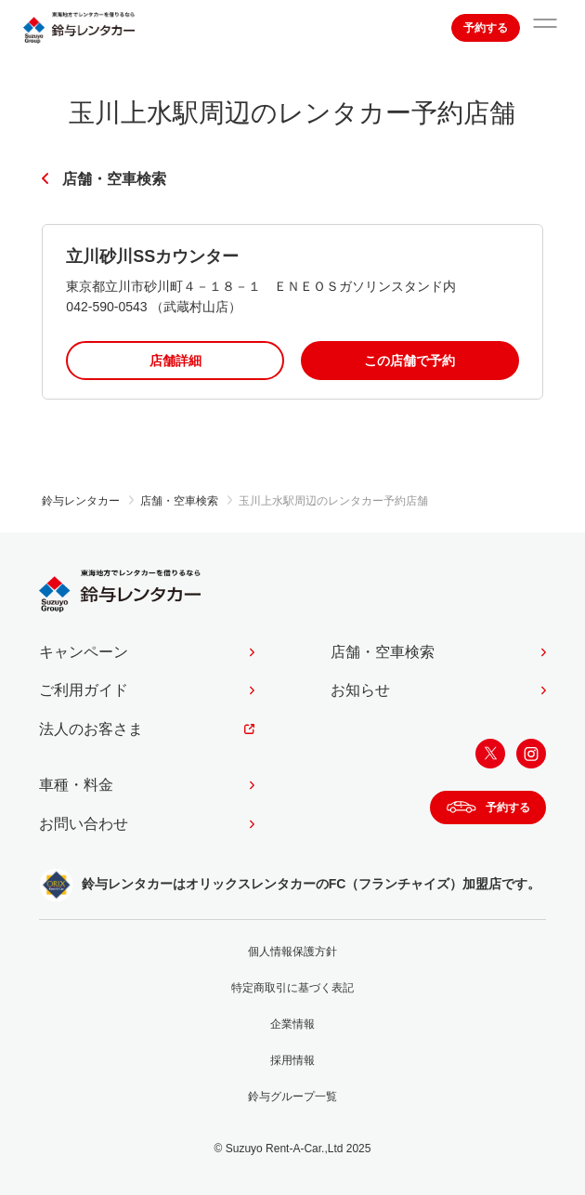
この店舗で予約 (409, 360)
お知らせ (360, 690)
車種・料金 (76, 785)
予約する (485, 27)
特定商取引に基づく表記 (292, 987)
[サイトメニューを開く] (545, 28)
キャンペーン (83, 652)
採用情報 (292, 1060)
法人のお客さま (91, 729)
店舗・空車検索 (114, 179)
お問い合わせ (83, 824)
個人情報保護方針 (292, 951)
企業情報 (292, 1024)
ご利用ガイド (83, 690)
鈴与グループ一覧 (292, 1096)
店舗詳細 (176, 360)
